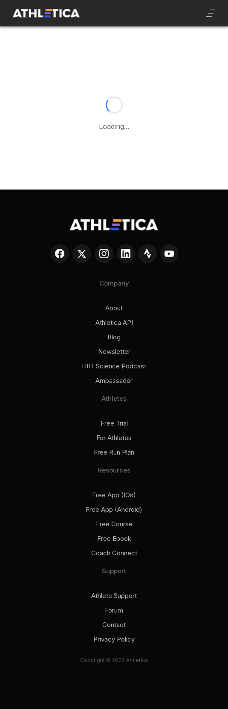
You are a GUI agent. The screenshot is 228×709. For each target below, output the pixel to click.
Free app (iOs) (114, 495)
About (114, 308)
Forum (114, 610)
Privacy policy (114, 639)
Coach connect (114, 553)
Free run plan (114, 452)
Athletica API (114, 322)
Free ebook (114, 538)
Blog (114, 337)
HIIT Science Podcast (114, 366)
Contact (114, 624)
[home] (46, 13)
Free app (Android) (114, 509)
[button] (210, 13)
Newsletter (114, 351)
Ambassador (114, 380)
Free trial (114, 423)
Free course (114, 524)
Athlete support (114, 595)
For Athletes (114, 438)
